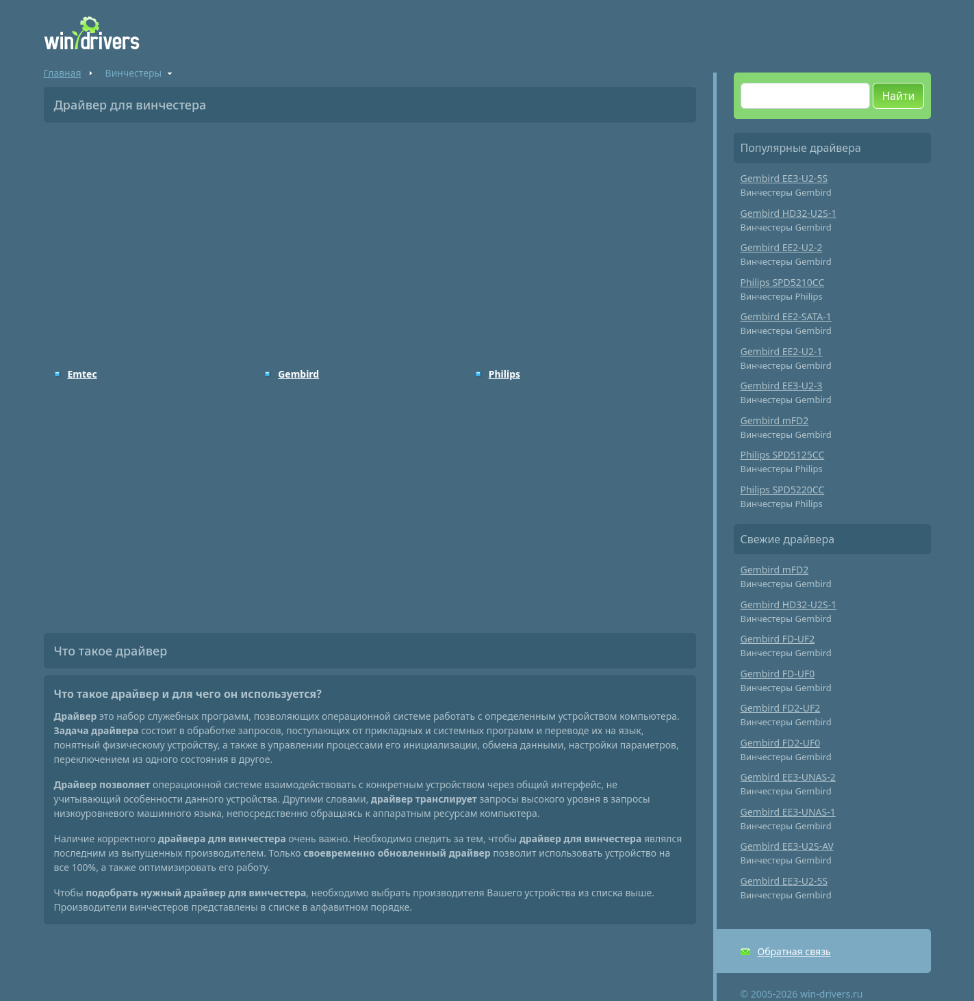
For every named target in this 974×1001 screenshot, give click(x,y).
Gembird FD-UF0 (778, 673)
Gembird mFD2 (775, 420)
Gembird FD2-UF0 (781, 742)
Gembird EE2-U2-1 (782, 351)
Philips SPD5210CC (783, 282)
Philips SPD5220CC (783, 489)
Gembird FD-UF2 (778, 638)
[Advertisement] (370, 235)
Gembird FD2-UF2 (781, 707)
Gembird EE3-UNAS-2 (788, 776)
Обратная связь (794, 951)
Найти (898, 95)
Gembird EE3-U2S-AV (787, 846)
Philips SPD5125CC (783, 454)
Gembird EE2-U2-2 (782, 247)
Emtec (82, 373)
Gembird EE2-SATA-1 (786, 316)
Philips (504, 373)
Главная (62, 72)
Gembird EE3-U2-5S (784, 178)
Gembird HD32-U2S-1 (789, 213)
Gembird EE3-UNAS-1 (788, 811)
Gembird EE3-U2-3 (782, 385)
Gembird (298, 373)
